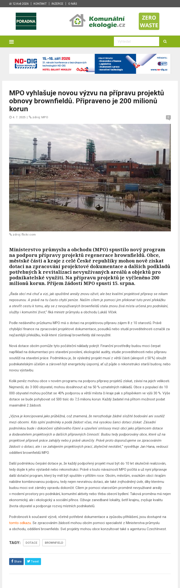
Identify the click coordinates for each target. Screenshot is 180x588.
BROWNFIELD (54, 542)
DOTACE (31, 542)
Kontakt (40, 3)
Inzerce (57, 3)
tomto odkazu (20, 523)
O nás (72, 3)
